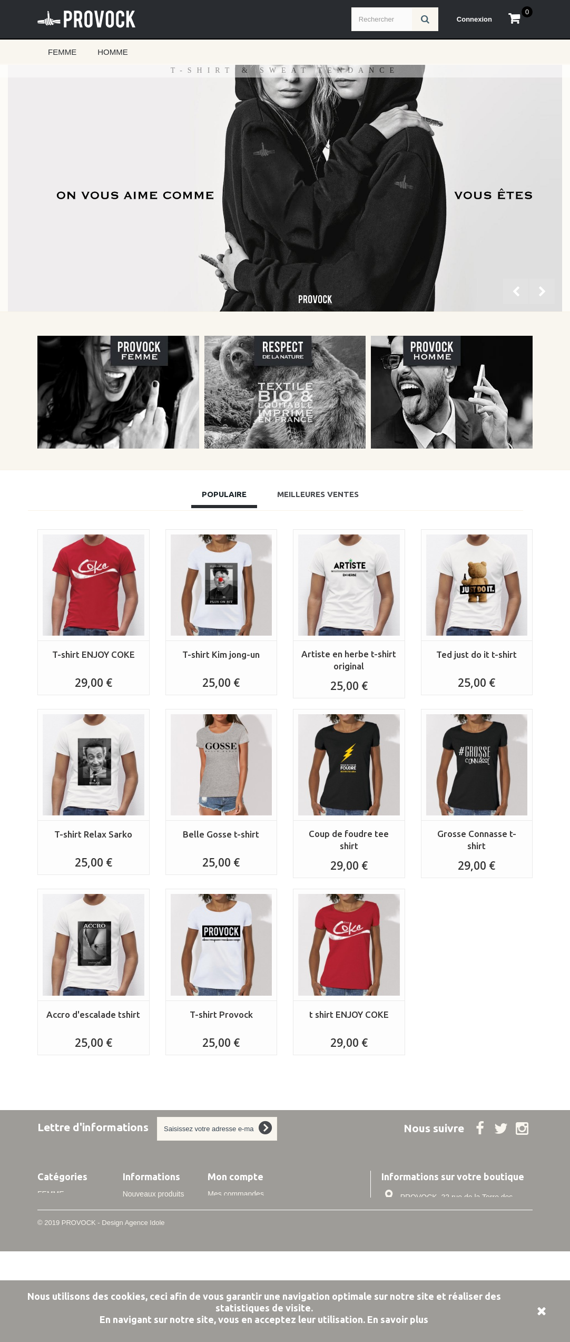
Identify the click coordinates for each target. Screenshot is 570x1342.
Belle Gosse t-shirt (221, 834)
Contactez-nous (148, 1222)
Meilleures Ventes (318, 494)
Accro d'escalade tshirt (93, 1014)
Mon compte (235, 1176)
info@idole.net (451, 1252)
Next (543, 292)
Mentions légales (150, 1261)
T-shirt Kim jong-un (221, 654)
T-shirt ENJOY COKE (93, 654)
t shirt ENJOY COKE (349, 1014)
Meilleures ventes (151, 1208)
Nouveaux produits (153, 1194)
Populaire (224, 494)
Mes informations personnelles (258, 1236)
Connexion (474, 19)
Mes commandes (236, 1194)
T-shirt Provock (221, 1014)
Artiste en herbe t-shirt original (348, 660)
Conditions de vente (155, 1275)
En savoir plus (397, 1319)
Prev (516, 292)
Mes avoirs (225, 1208)
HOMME (112, 51)
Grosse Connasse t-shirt (476, 840)
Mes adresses (230, 1222)
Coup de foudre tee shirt (349, 840)
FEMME (62, 51)
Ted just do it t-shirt (476, 654)
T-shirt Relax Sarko (93, 834)
